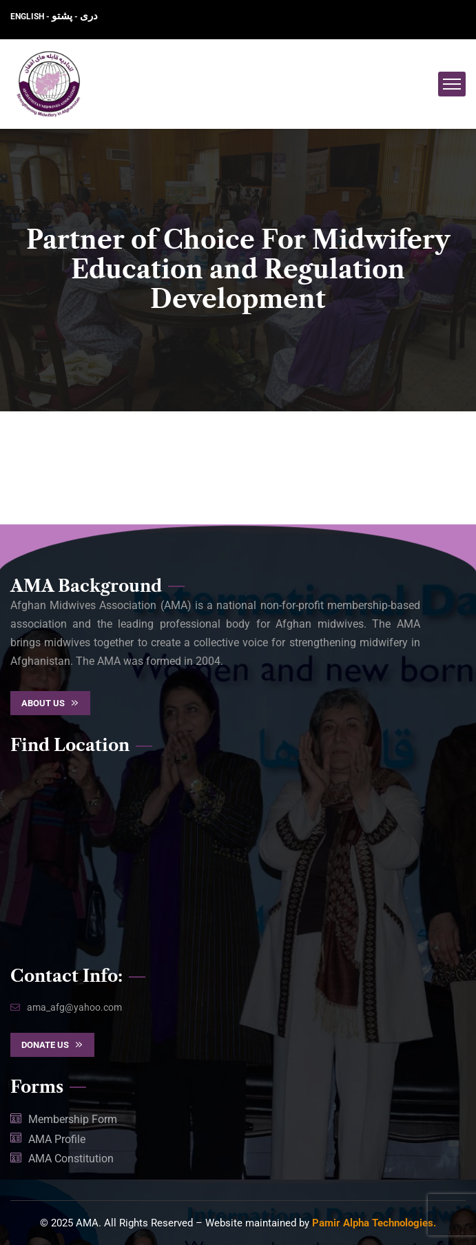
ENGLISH (28, 16)
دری (89, 16)
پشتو (62, 16)
